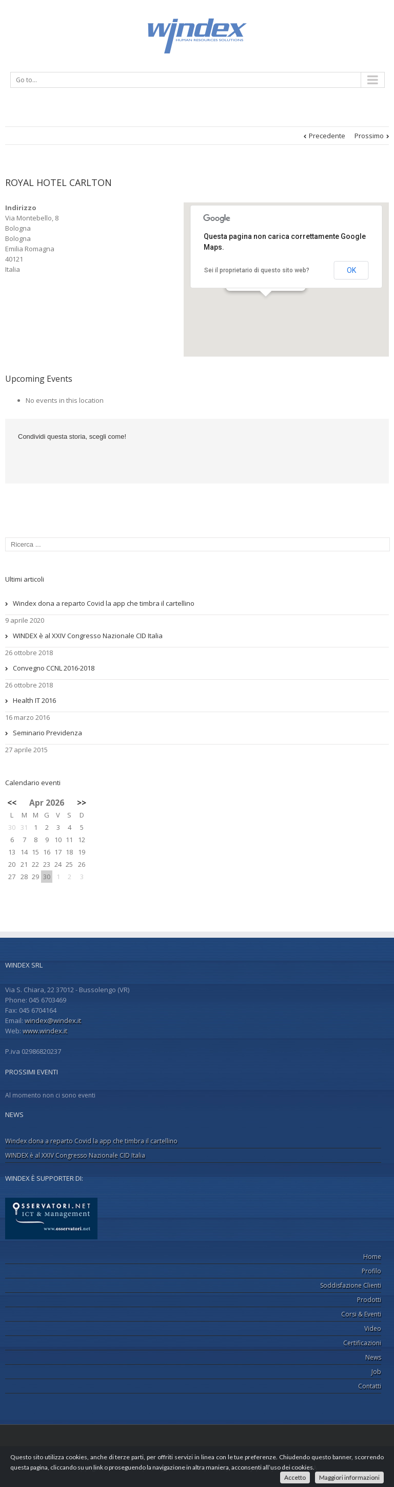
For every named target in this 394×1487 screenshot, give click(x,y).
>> (81, 802)
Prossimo (369, 135)
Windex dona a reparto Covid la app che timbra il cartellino (103, 603)
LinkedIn (42, 458)
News (373, 1357)
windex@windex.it (53, 1020)
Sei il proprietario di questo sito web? (256, 270)
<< (11, 802)
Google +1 (68, 459)
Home (372, 1256)
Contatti (369, 1386)
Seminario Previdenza (47, 732)
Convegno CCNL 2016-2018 (53, 668)
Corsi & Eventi (361, 1314)
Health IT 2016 (34, 700)
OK (351, 270)
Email (95, 459)
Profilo (371, 1271)
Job (376, 1371)
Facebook (20, 459)
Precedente (327, 135)
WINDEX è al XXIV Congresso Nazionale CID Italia (88, 635)
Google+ (214, 1438)
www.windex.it (45, 1030)
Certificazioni (362, 1343)
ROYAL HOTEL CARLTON (58, 182)
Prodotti (369, 1299)
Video (372, 1328)
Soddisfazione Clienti (350, 1285)
